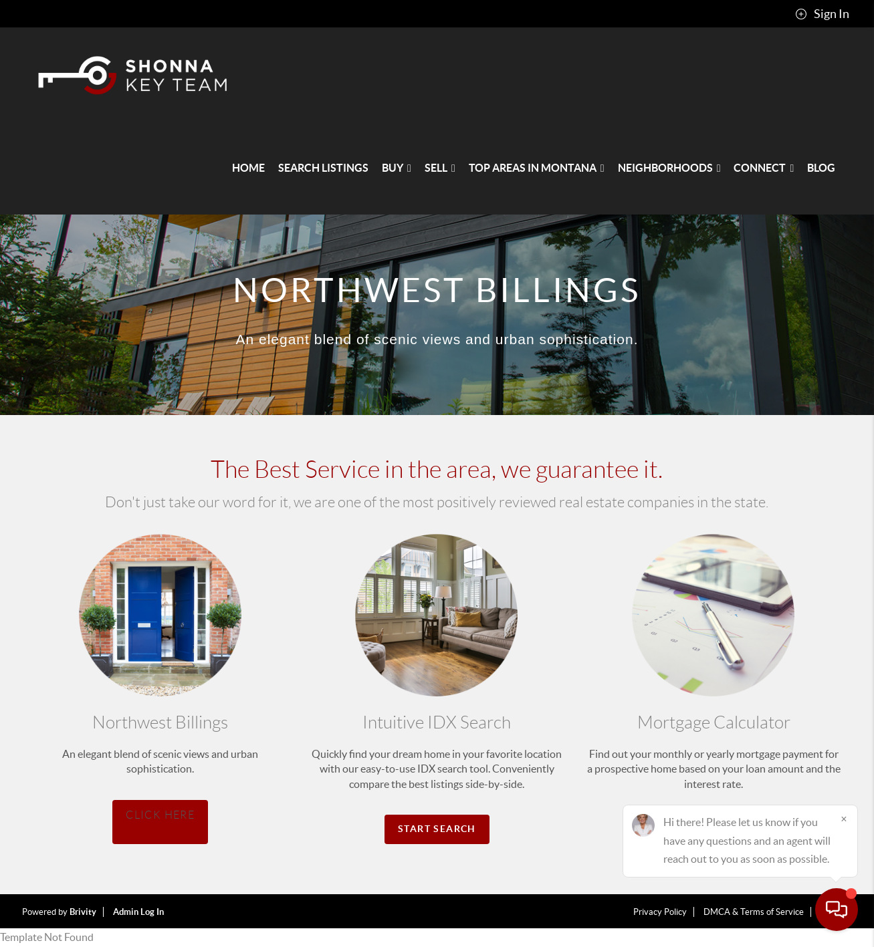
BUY (396, 168)
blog (821, 168)
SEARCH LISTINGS (323, 168)
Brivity (83, 912)
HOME (248, 168)
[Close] (844, 818)
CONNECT (764, 168)
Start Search (437, 828)
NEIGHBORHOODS (669, 168)
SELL (440, 168)
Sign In (822, 14)
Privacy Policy (660, 912)
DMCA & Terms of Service (753, 912)
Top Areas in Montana (537, 168)
